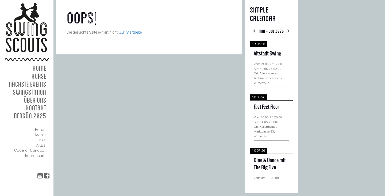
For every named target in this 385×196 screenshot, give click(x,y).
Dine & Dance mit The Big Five (270, 164)
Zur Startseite (130, 32)
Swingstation (29, 92)
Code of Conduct (29, 150)
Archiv (39, 135)
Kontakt (36, 107)
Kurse (39, 76)
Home (39, 68)
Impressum (35, 155)
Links (40, 140)
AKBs (40, 145)
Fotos (40, 129)
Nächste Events (27, 84)
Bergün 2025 (30, 115)
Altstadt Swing (267, 53)
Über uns (35, 100)
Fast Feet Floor (266, 106)
